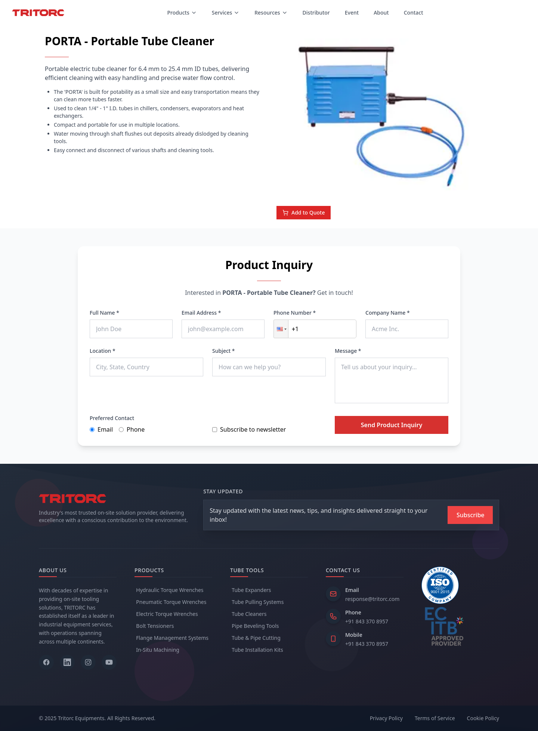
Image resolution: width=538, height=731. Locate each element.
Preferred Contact (112, 418)
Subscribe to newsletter (249, 429)
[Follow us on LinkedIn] (67, 662)
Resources (270, 12)
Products (182, 12)
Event (352, 12)
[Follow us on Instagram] (88, 662)
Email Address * (201, 312)
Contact (413, 12)
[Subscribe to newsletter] (470, 515)
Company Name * (387, 312)
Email (101, 429)
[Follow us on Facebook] (46, 662)
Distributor (316, 12)
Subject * (223, 350)
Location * (102, 350)
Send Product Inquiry (391, 425)
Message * (348, 350)
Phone (132, 429)
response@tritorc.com (372, 598)
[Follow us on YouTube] (109, 662)
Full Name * (104, 312)
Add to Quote (303, 212)
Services (226, 12)
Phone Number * (294, 312)
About (381, 12)
